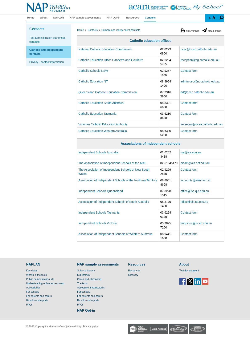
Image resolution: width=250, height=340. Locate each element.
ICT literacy (83, 275)
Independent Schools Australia (98, 152)
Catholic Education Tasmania (97, 113)
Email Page (211, 31)
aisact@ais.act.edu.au (195, 163)
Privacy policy (90, 326)
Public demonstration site (40, 279)
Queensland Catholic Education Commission (107, 92)
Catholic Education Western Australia (102, 131)
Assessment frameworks (91, 287)
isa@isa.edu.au (191, 152)
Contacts (150, 17)
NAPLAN (58, 17)
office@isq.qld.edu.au (195, 191)
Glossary (133, 275)
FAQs (29, 304)
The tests (82, 283)
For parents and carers (39, 296)
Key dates (31, 270)
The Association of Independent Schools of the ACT (112, 163)
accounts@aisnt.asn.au (196, 180)
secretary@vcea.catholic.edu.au (201, 124)
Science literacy (86, 270)
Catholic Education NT (93, 81)
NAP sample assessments (85, 17)
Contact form (189, 70)
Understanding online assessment (45, 283)
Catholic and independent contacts (46, 51)
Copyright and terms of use (50, 326)
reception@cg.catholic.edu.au (200, 60)
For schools (32, 291)
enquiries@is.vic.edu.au (196, 223)
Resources (132, 17)
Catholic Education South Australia (101, 103)
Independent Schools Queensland (100, 191)
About (44, 17)
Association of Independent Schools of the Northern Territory (117, 180)
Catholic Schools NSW (93, 70)
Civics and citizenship (89, 279)
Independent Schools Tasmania (98, 212)
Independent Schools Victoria (97, 223)
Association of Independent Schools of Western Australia (115, 234)
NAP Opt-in (113, 17)
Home (30, 17)
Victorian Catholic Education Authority (102, 124)
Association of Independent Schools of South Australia (113, 201)
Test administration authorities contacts (47, 39)
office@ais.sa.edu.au (194, 201)
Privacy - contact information (46, 62)
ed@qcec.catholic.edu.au (197, 92)
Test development (189, 270)
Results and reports (37, 300)
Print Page (190, 31)
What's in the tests (36, 275)
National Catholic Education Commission (105, 49)
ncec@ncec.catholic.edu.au (199, 49)
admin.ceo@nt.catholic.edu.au (200, 81)
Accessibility (33, 287)
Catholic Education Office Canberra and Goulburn (110, 60)
